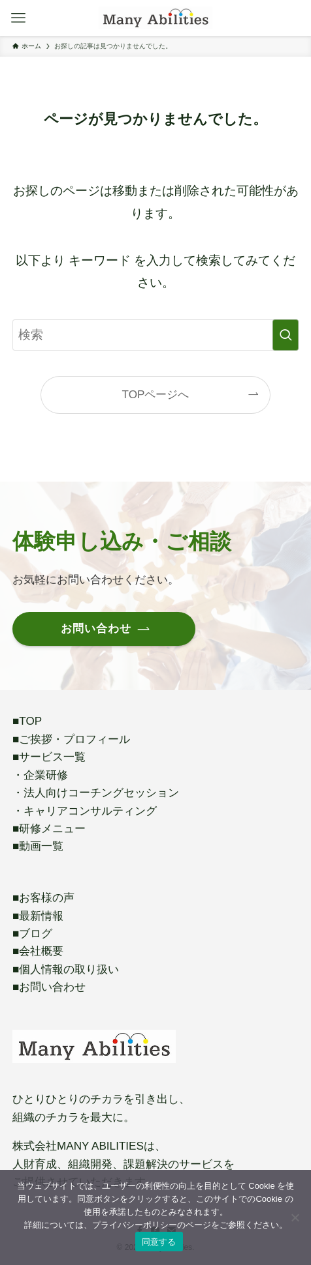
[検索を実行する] (285, 335)
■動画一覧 (37, 845)
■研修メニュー (49, 828)
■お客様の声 (43, 897)
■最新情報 (37, 915)
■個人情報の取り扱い (65, 969)
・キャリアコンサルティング (84, 810)
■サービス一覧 (49, 756)
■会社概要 (37, 950)
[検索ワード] (155, 335)
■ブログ (32, 933)
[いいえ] (294, 1217)
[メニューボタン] (18, 18)
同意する (159, 1242)
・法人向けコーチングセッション (95, 792)
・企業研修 (40, 774)
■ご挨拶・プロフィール (71, 739)
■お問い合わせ (49, 986)
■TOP (27, 720)
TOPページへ (155, 394)
